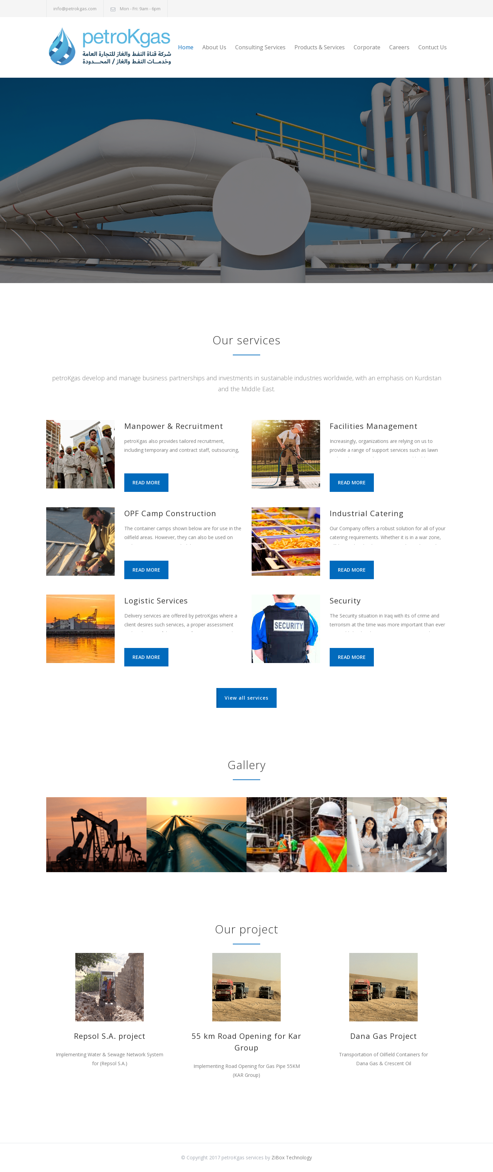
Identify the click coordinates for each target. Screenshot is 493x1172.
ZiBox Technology (291, 1157)
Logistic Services (156, 600)
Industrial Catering (367, 513)
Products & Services (319, 47)
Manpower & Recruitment (173, 426)
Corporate (367, 47)
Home (185, 47)
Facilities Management (374, 426)
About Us (214, 47)
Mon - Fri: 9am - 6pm (140, 8)
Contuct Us (432, 47)
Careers (399, 47)
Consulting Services (260, 47)
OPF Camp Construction (170, 513)
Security (345, 600)
